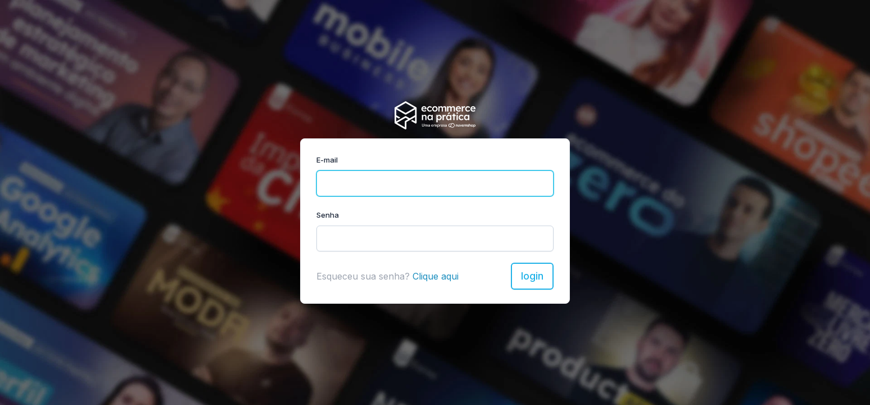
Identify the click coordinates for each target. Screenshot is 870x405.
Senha (327, 214)
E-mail (327, 159)
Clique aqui (436, 276)
